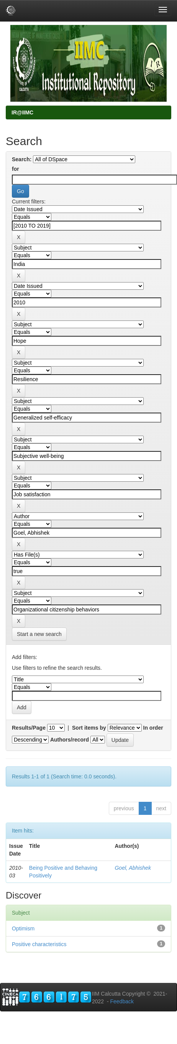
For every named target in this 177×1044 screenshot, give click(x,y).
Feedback (121, 1001)
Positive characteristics (39, 944)
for (15, 169)
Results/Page (29, 728)
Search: (21, 159)
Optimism (23, 928)
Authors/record (69, 740)
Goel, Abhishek (133, 868)
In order (153, 728)
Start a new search (39, 634)
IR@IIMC (22, 112)
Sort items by (89, 728)
